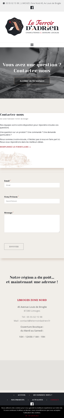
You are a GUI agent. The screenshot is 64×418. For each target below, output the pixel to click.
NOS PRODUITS (15, 400)
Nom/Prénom (11, 197)
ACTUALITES (35, 400)
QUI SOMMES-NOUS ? (40, 395)
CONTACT (53, 400)
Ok (26, 416)
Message (8, 212)
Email (7, 181)
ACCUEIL (20, 395)
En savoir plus (34, 416)
